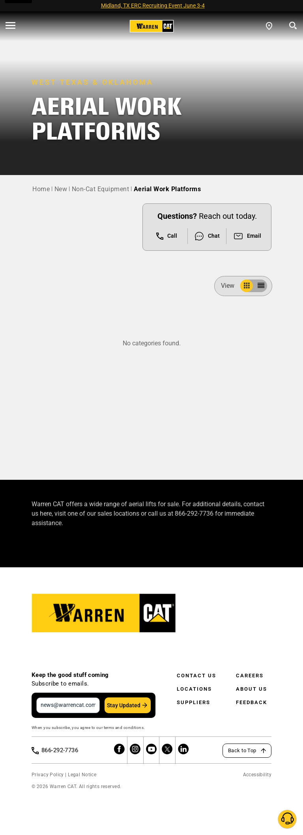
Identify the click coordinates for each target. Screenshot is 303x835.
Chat (207, 236)
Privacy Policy (48, 774)
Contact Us (196, 675)
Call (166, 236)
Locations (194, 689)
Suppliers (193, 702)
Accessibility (257, 774)
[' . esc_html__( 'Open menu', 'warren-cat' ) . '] (10, 26)
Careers (250, 675)
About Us (251, 689)
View (231, 285)
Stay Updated (123, 705)
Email (247, 236)
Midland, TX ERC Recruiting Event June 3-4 (153, 5)
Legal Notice (82, 774)
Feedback (251, 702)
